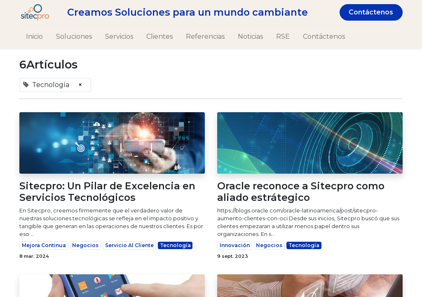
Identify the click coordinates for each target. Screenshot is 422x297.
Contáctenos (371, 12)
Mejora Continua (44, 245)
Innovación (235, 245)
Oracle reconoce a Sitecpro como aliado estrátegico (300, 191)
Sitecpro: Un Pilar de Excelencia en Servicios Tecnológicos (107, 191)
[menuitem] (34, 36)
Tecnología (175, 245)
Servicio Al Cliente (129, 245)
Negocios (85, 245)
